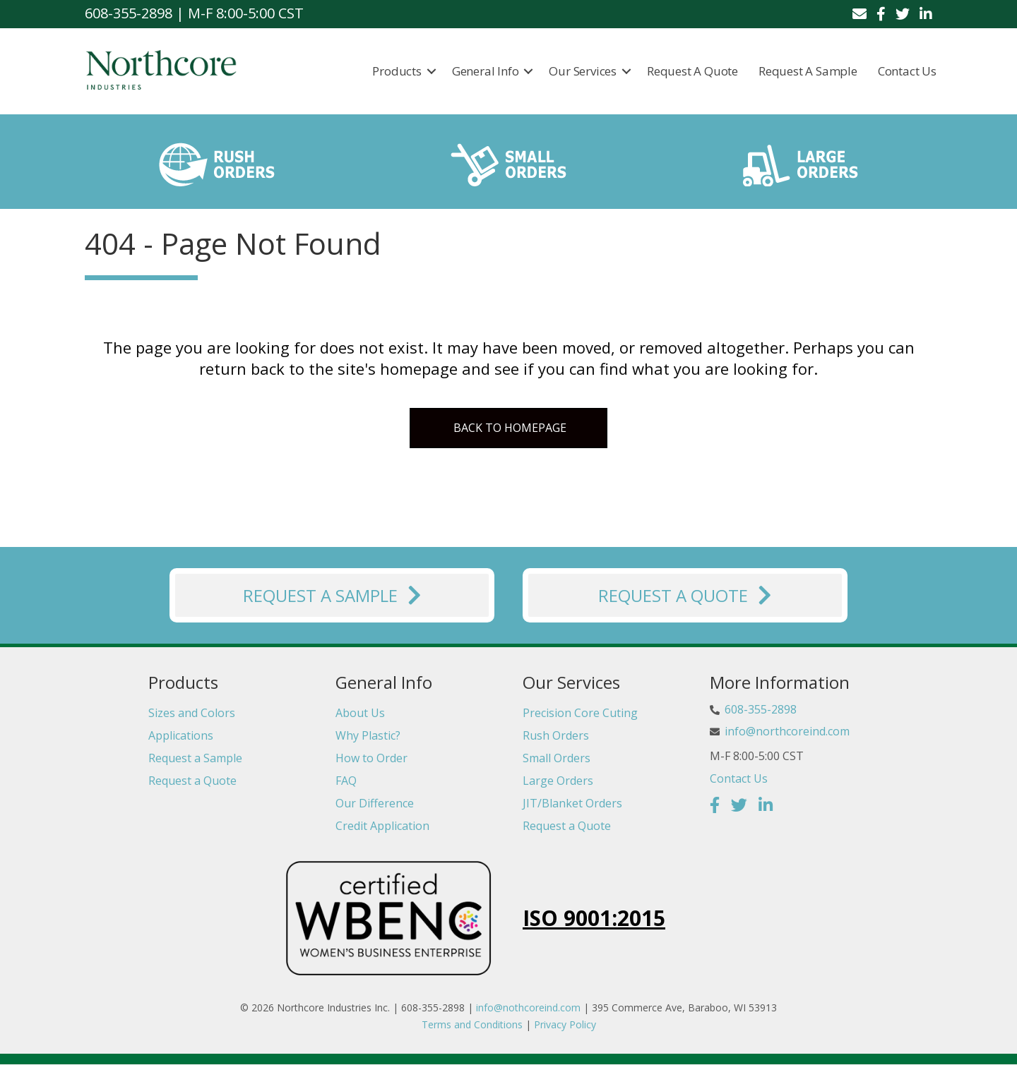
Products (397, 71)
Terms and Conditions (472, 1024)
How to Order (371, 758)
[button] (431, 71)
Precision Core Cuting (580, 713)
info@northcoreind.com (787, 731)
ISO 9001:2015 (594, 917)
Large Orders (558, 780)
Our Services (583, 71)
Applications (180, 735)
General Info (485, 71)
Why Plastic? (367, 735)
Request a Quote (692, 71)
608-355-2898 (761, 710)
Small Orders (556, 758)
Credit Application (382, 826)
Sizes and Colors (191, 713)
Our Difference (374, 803)
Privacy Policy (565, 1024)
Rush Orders (556, 735)
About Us (360, 713)
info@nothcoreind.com (528, 1007)
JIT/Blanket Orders (572, 803)
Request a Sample (808, 71)
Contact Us (907, 71)
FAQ (346, 780)
